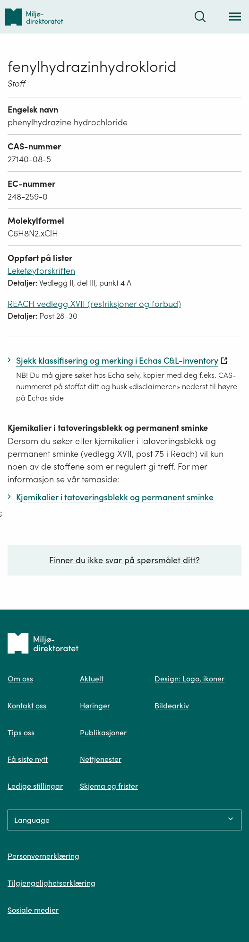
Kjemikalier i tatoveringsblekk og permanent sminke (108, 427)
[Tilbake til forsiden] (34, 17)
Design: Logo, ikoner (189, 678)
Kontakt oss (27, 705)
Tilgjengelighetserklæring (51, 883)
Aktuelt (91, 678)
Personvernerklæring (43, 856)
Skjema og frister (109, 786)
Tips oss (21, 732)
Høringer (95, 705)
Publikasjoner (103, 732)
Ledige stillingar (35, 786)
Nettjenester (100, 759)
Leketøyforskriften (41, 270)
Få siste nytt (28, 759)
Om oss (20, 678)
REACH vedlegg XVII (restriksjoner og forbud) (94, 303)
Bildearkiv (172, 705)
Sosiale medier (33, 910)
